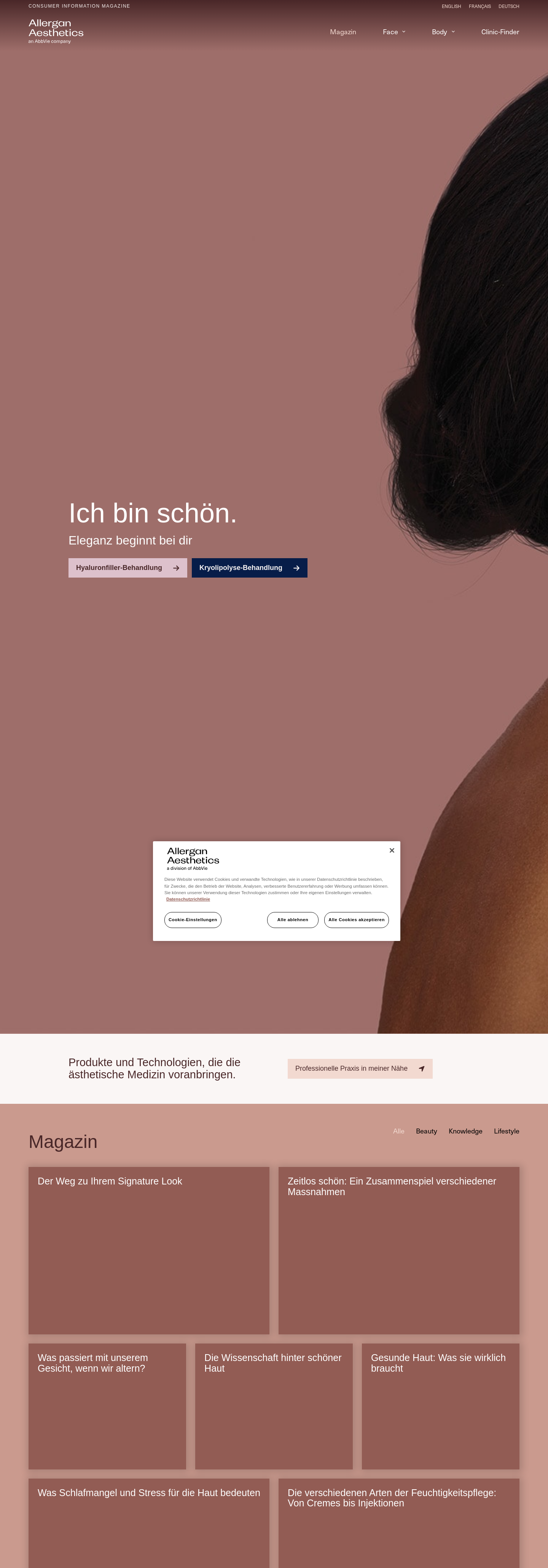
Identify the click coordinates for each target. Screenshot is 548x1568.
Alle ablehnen (292, 919)
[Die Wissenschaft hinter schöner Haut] (274, 1429)
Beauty (426, 1134)
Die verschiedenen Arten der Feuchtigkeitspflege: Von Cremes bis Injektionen (392, 1501)
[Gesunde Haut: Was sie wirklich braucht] (440, 1429)
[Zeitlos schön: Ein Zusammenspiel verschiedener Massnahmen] (399, 1273)
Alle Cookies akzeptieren (356, 919)
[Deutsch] (509, 6)
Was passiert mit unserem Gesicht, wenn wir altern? (93, 1366)
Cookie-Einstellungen (193, 919)
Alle (399, 1134)
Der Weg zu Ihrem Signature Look (110, 1185)
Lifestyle (506, 1134)
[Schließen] (392, 850)
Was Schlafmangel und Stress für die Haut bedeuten (128, 1501)
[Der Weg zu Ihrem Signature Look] (149, 1273)
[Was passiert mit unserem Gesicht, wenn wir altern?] (107, 1429)
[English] (451, 6)
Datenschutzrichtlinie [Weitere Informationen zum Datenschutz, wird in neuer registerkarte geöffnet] (188, 899)
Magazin (343, 31)
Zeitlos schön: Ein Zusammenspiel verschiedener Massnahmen (392, 1190)
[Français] (480, 6)
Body (445, 31)
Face (396, 31)
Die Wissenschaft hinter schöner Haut (273, 1366)
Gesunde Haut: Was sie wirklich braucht (438, 1366)
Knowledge (466, 1134)
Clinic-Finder (500, 31)
